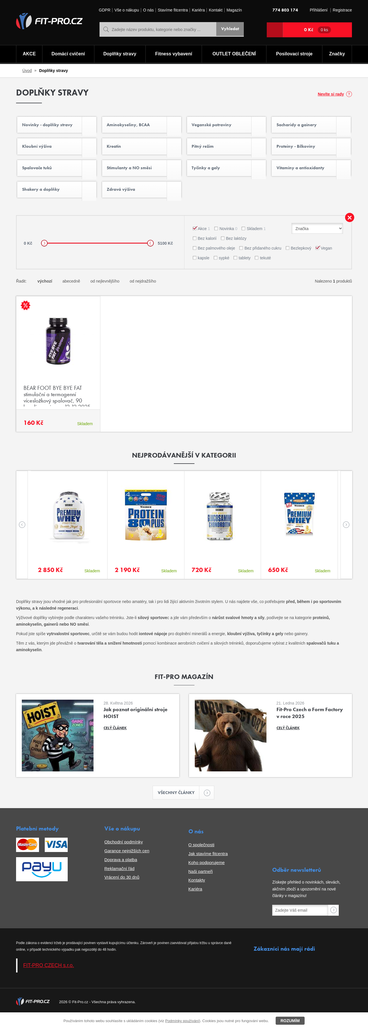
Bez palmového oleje (216, 260)
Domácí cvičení (67, 54)
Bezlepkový (301, 260)
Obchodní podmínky (123, 855)
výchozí (44, 293)
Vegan (326, 260)
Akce (204, 241)
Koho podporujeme (206, 875)
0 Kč (317, 29)
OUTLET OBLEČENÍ (234, 54)
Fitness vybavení (173, 54)
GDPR (104, 10)
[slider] (44, 255)
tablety (244, 270)
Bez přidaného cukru (262, 260)
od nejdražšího (143, 293)
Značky (337, 54)
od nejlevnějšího (104, 293)
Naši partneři (200, 884)
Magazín (234, 10)
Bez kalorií (207, 250)
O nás (148, 10)
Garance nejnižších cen (126, 863)
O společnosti (201, 857)
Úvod (27, 70)
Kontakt (215, 10)
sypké (224, 270)
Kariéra (198, 10)
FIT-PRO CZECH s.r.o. (48, 978)
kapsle (203, 270)
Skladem (256, 241)
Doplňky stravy (119, 54)
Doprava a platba (120, 872)
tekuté (265, 270)
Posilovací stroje (295, 54)
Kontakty (196, 893)
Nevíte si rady (331, 94)
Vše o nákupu (126, 10)
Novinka (228, 241)
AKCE (28, 54)
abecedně (71, 293)
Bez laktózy (236, 250)
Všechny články (178, 805)
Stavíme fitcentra (173, 10)
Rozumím (290, 1020)
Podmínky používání (182, 1021)
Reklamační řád (119, 881)
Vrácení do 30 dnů (121, 890)
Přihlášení (319, 10)
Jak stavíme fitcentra (208, 866)
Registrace (342, 10)
